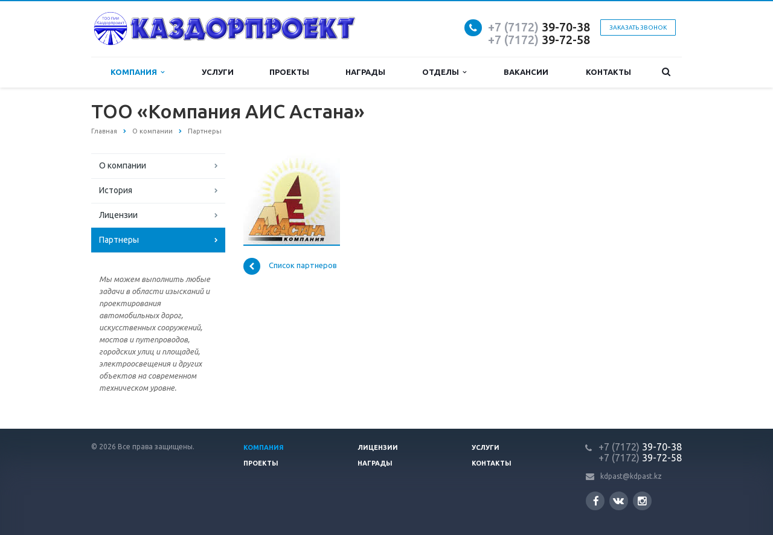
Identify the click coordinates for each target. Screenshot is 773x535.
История (115, 190)
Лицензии (118, 215)
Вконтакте (618, 500)
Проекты (289, 72)
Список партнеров (290, 266)
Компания (137, 72)
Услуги (218, 72)
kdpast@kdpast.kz (631, 476)
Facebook (596, 501)
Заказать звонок (638, 27)
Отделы (444, 72)
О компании (122, 165)
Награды (365, 72)
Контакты (608, 72)
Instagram (642, 501)
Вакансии (526, 72)
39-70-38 (539, 27)
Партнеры (119, 240)
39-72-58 (539, 39)
